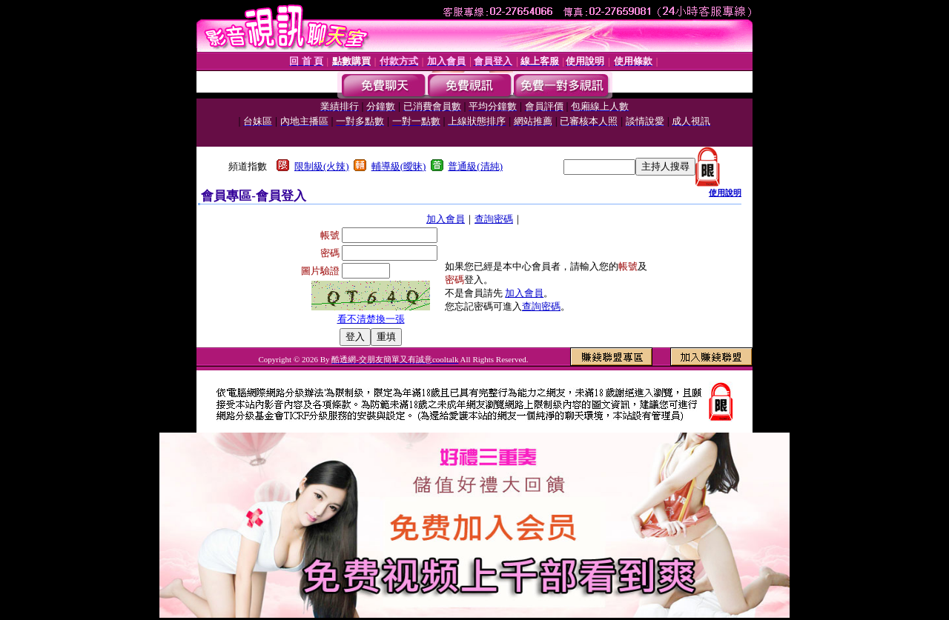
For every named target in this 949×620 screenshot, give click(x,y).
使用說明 (725, 192)
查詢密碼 (493, 218)
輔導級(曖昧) (398, 166)
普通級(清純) (475, 166)
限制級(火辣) (321, 166)
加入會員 (445, 218)
